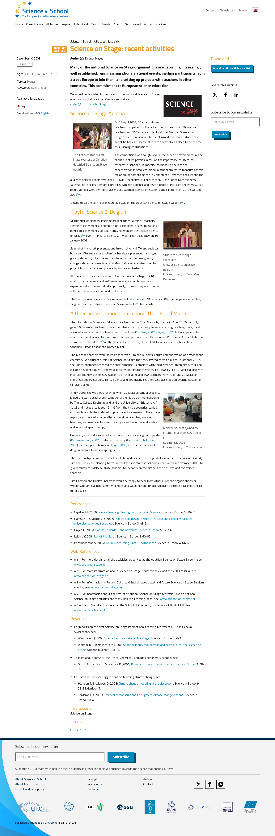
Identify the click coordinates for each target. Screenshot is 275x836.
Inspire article (59, 49)
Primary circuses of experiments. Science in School (163, 664)
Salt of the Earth (104, 536)
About (118, 24)
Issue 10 (113, 41)
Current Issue (34, 24)
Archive (148, 779)
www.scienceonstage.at (89, 564)
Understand (80, 24)
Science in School (80, 41)
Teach (95, 24)
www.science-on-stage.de (91, 576)
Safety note (94, 784)
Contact (211, 10)
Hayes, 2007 (164, 332)
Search (242, 10)
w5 (102, 341)
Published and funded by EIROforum (36, 823)
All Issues (52, 24)
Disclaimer (93, 789)
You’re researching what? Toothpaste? (131, 543)
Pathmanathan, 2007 (85, 440)
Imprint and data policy (29, 789)
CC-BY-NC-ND (79, 729)
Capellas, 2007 (145, 332)
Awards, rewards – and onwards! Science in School (127, 530)
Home (19, 24)
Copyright (93, 779)
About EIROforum (27, 784)
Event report (39, 87)
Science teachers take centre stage (126, 638)
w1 (124, 136)
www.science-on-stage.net (177, 598)
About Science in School (30, 779)
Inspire (65, 24)
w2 (78, 194)
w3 (83, 235)
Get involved (133, 24)
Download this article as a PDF (231, 68)
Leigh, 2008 (118, 445)
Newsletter (227, 10)
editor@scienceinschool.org (88, 104)
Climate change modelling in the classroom (146, 683)
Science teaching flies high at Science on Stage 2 (129, 512)
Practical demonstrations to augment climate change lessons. (144, 695)
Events (106, 24)
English (23, 106)
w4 (141, 321)
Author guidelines (155, 24)
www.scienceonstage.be (106, 587)
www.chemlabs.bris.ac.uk (90, 610)
